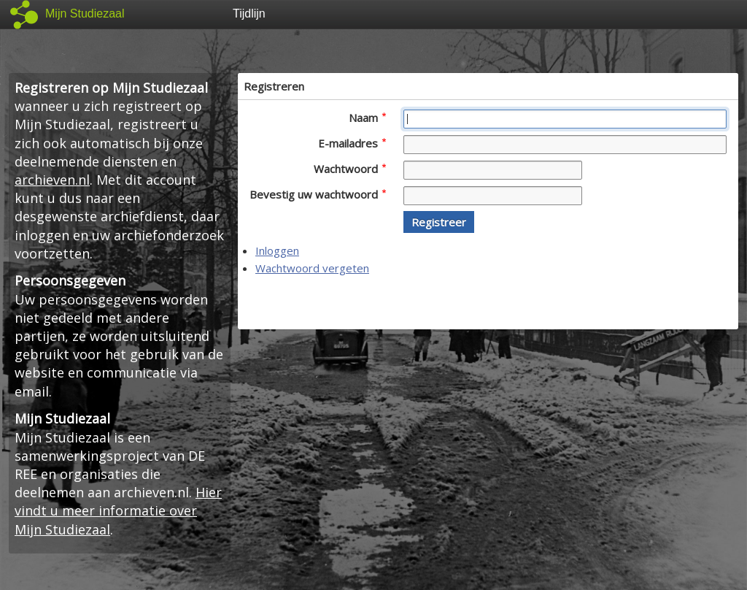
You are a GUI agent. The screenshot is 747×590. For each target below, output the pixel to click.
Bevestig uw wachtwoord (317, 194)
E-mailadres (352, 143)
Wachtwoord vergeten (312, 268)
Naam (367, 117)
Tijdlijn (249, 13)
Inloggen (277, 250)
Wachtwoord (350, 168)
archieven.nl (52, 179)
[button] (438, 222)
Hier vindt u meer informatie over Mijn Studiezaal (118, 510)
